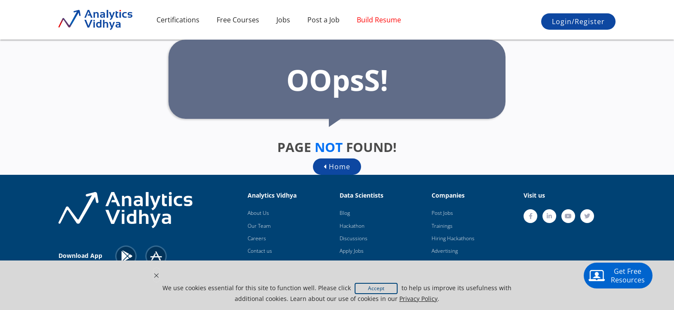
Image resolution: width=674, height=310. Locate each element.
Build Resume (379, 20)
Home (337, 166)
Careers (257, 238)
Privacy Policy (418, 298)
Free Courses (238, 20)
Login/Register (578, 21)
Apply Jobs (352, 250)
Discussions (354, 238)
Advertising (445, 250)
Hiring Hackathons (453, 238)
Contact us (260, 250)
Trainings (442, 225)
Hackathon (352, 225)
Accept (376, 288)
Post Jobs (442, 213)
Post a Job (323, 20)
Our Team (259, 225)
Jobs (283, 20)
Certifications (177, 20)
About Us (258, 213)
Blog (345, 213)
